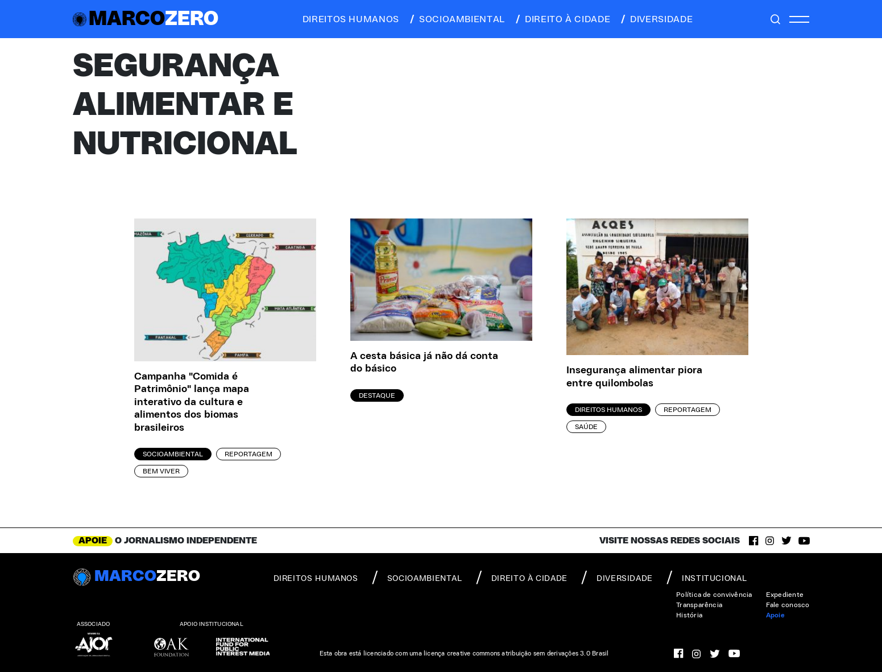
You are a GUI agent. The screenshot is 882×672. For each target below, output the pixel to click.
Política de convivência (714, 594)
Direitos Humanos (608, 409)
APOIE (92, 540)
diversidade (656, 19)
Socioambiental (173, 454)
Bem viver (161, 471)
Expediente (785, 594)
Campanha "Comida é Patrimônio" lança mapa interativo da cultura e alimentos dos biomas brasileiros (191, 402)
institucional (706, 577)
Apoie (775, 615)
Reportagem (248, 454)
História (689, 615)
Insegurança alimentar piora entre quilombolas (634, 377)
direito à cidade (562, 19)
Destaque (377, 395)
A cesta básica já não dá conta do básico (424, 362)
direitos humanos (347, 19)
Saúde (586, 426)
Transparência (699, 604)
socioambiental (456, 19)
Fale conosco (788, 604)
